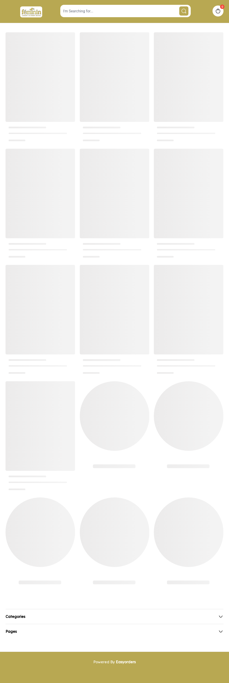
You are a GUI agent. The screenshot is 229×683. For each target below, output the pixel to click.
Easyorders (126, 662)
